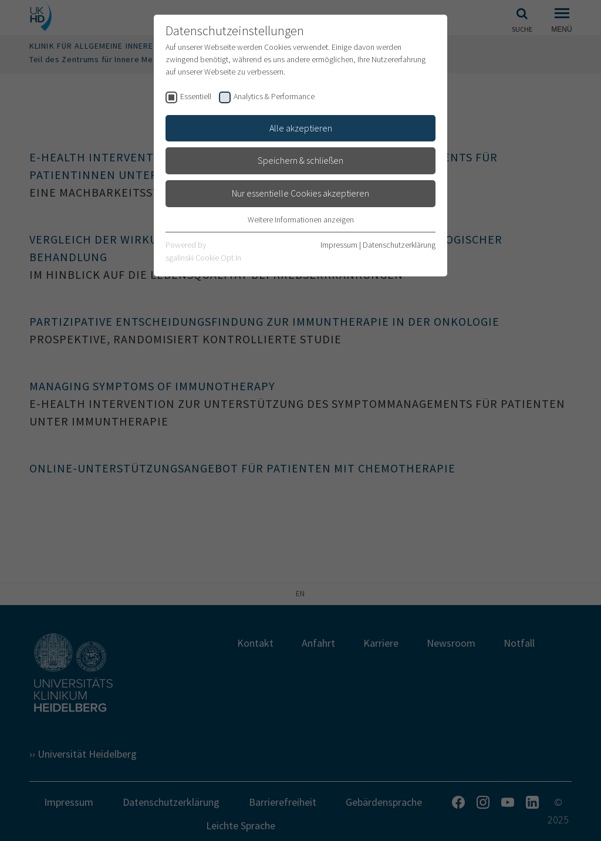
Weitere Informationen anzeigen (301, 219)
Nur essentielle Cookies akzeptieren (300, 193)
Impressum (338, 244)
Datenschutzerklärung (399, 244)
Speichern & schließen (300, 160)
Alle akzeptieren (300, 128)
